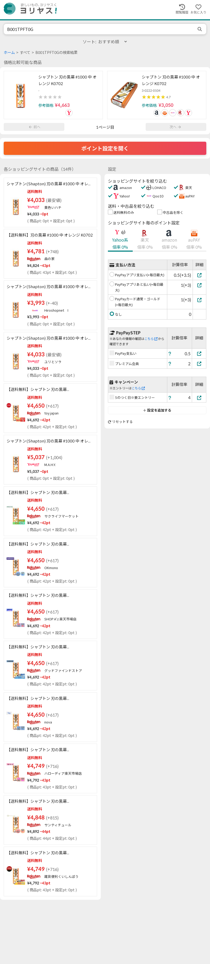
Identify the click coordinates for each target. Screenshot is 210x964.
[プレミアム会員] (199, 363)
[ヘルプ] (170, 353)
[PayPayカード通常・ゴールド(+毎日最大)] (199, 299)
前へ (34, 127)
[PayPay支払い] (199, 353)
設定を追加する (157, 410)
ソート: (105, 41)
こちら (151, 339)
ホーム (9, 52)
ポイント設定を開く (105, 148)
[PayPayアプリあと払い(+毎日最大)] (199, 285)
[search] (200, 29)
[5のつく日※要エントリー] (199, 397)
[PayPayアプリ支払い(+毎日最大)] (199, 275)
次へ (175, 127)
